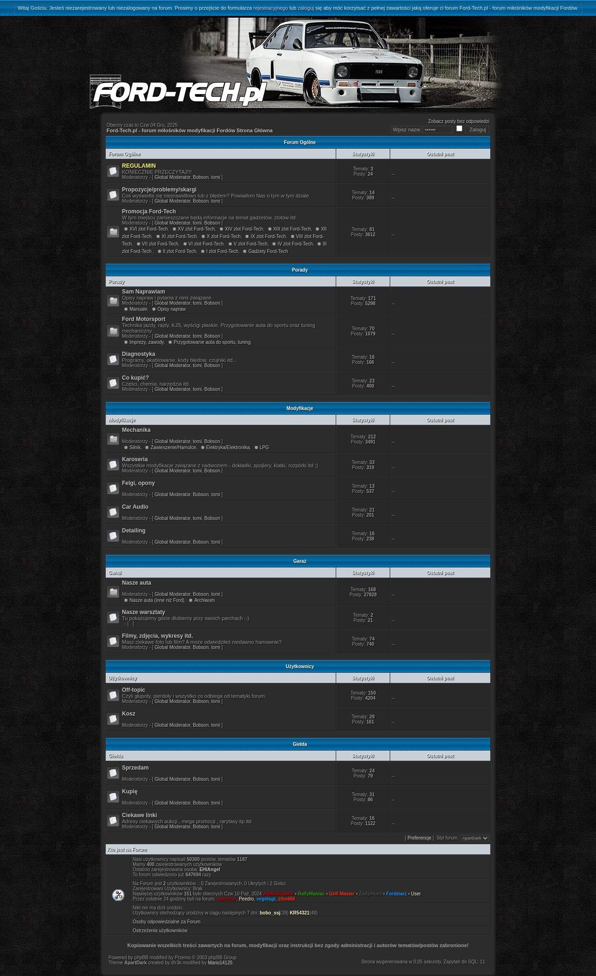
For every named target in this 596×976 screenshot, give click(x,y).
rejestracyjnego (270, 8)
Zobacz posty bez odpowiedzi (458, 121)
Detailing (134, 530)
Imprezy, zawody (146, 342)
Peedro (246, 898)
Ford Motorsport (143, 319)
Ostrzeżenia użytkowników (160, 930)
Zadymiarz (370, 893)
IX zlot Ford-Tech (268, 236)
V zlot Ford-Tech (251, 243)
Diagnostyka (138, 354)
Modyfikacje (121, 420)
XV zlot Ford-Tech (196, 229)
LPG (264, 447)
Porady (116, 281)
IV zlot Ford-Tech (295, 243)
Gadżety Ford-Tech (268, 251)
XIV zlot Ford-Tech (244, 229)
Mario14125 (220, 962)
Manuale (138, 309)
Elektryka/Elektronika (228, 447)
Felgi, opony (138, 483)
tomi (215, 177)
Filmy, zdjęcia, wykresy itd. (157, 636)
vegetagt (266, 898)
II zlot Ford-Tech (179, 251)
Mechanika (136, 430)
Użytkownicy (122, 678)
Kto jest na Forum (127, 849)
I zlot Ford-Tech (222, 251)
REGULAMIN (139, 166)
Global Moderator (172, 177)
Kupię (129, 791)
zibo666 (286, 898)
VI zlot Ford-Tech (206, 243)
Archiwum (204, 600)
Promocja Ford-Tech (149, 211)
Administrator (278, 893)
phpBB (142, 957)
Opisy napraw (171, 309)
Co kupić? (135, 378)
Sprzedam (135, 767)
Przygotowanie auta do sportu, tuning (212, 342)
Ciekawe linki (139, 815)
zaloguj (306, 8)
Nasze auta (136, 583)
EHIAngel (209, 869)
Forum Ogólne (124, 154)
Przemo (182, 957)
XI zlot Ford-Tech (179, 236)
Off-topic (133, 690)
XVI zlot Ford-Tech (148, 229)
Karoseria (135, 459)
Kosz (128, 713)
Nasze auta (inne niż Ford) (156, 600)
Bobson (201, 177)
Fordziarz (396, 893)
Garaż (115, 572)
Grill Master (342, 893)
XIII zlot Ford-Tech (292, 229)
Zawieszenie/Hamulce (173, 447)
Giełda (115, 755)
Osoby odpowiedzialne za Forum (167, 921)
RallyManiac (311, 893)
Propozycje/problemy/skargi (159, 189)
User (416, 893)
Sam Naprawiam (143, 291)
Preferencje (419, 837)
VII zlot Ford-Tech (160, 243)
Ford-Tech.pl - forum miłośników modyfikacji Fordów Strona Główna (190, 130)
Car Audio (135, 507)
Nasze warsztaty (143, 612)
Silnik (135, 447)
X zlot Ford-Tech (224, 236)
